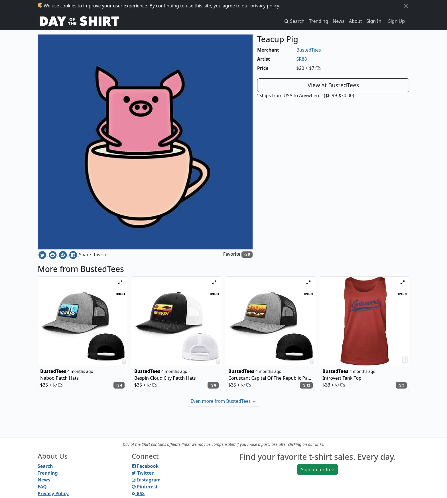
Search (45, 466)
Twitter (143, 473)
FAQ (42, 486)
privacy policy (264, 6)
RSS (138, 493)
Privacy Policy (53, 493)
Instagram (146, 480)
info (120, 293)
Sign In (374, 21)
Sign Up (396, 21)
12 (306, 385)
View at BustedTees (333, 85)
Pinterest (145, 486)
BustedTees (308, 50)
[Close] (406, 5)
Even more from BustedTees (223, 401)
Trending (318, 21)
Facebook (145, 466)
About (355, 21)
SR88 (301, 59)
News (338, 21)
